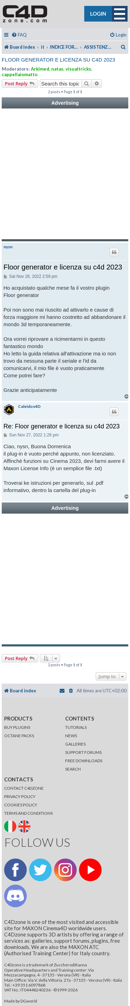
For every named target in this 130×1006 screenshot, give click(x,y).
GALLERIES (75, 744)
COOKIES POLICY (20, 804)
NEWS (71, 735)
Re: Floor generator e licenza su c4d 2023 (61, 426)
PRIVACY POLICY (19, 796)
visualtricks (78, 69)
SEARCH (73, 769)
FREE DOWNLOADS (83, 760)
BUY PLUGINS (17, 727)
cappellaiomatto (19, 74)
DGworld (28, 1001)
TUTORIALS (76, 727)
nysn (7, 246)
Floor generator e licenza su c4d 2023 (58, 60)
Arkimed (40, 69)
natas (57, 69)
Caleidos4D (29, 406)
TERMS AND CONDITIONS (28, 813)
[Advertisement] (65, 174)
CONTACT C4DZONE (24, 788)
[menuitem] (19, 35)
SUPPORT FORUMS (83, 752)
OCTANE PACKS (19, 735)
